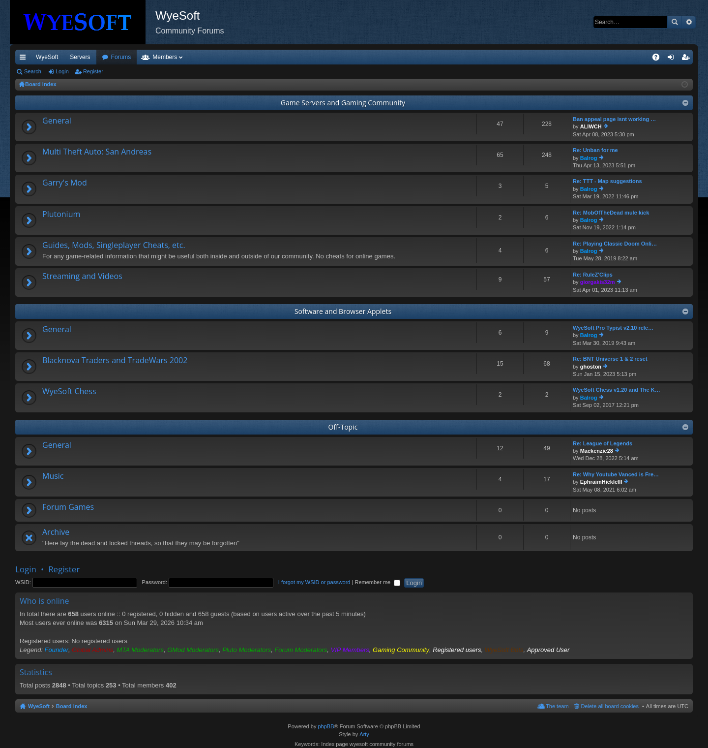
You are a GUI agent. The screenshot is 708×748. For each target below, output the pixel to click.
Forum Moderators (300, 650)
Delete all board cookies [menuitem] (610, 706)
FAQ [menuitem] (659, 59)
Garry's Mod (64, 183)
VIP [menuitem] (107, 57)
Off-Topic (343, 427)
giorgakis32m (597, 282)
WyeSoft (47, 57)
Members (218, 57)
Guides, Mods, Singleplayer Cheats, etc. (113, 245)
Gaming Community (401, 650)
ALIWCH (591, 126)
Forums (174, 57)
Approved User (548, 650)
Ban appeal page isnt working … (614, 119)
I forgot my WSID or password (314, 582)
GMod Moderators (193, 650)
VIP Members (350, 650)
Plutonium (61, 214)
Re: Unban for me (595, 150)
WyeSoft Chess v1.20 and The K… (616, 390)
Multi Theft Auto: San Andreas (96, 152)
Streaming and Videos (82, 276)
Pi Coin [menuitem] (633, 57)
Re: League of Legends (602, 443)
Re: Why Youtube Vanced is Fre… (616, 474)
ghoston (590, 367)
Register (93, 71)
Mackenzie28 (596, 451)
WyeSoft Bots (504, 650)
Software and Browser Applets (343, 311)
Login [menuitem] (673, 59)
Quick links (24, 59)
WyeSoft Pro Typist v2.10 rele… (613, 328)
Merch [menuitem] (603, 57)
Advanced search (688, 22)
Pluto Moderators (246, 650)
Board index (72, 706)
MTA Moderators (140, 650)
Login (62, 71)
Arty (364, 734)
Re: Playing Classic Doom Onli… (615, 244)
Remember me (377, 582)
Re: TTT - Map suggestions (607, 181)
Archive (55, 532)
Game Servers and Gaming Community (343, 102)
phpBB (326, 726)
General (56, 121)
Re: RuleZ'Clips (593, 275)
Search (674, 22)
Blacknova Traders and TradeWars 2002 (114, 361)
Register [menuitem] (687, 59)
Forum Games (68, 507)
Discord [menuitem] (133, 57)
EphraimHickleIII (601, 482)
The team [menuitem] (557, 706)
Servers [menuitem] (80, 57)
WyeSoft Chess (69, 392)
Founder (56, 650)
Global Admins (92, 650)
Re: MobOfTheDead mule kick (611, 213)
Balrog (588, 158)
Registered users (457, 650)
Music (53, 476)
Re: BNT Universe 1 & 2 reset (610, 359)
